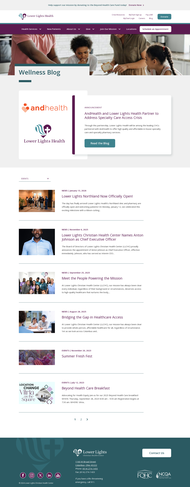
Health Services (31, 29)
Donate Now (135, 5)
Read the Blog (99, 143)
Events (24, 178)
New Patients (54, 29)
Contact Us (156, 453)
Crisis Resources (118, 15)
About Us (73, 29)
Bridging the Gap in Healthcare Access (92, 317)
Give (90, 29)
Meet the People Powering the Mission (92, 278)
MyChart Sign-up (135, 15)
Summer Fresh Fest (77, 356)
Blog (151, 18)
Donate (164, 16)
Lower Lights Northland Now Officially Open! (97, 196)
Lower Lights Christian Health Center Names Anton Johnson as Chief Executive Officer (102, 237)
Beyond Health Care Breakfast (86, 388)
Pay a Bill (149, 15)
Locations (131, 29)
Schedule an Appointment (155, 29)
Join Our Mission (110, 29)
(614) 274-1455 (90, 468)
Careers (142, 18)
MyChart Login (129, 18)
